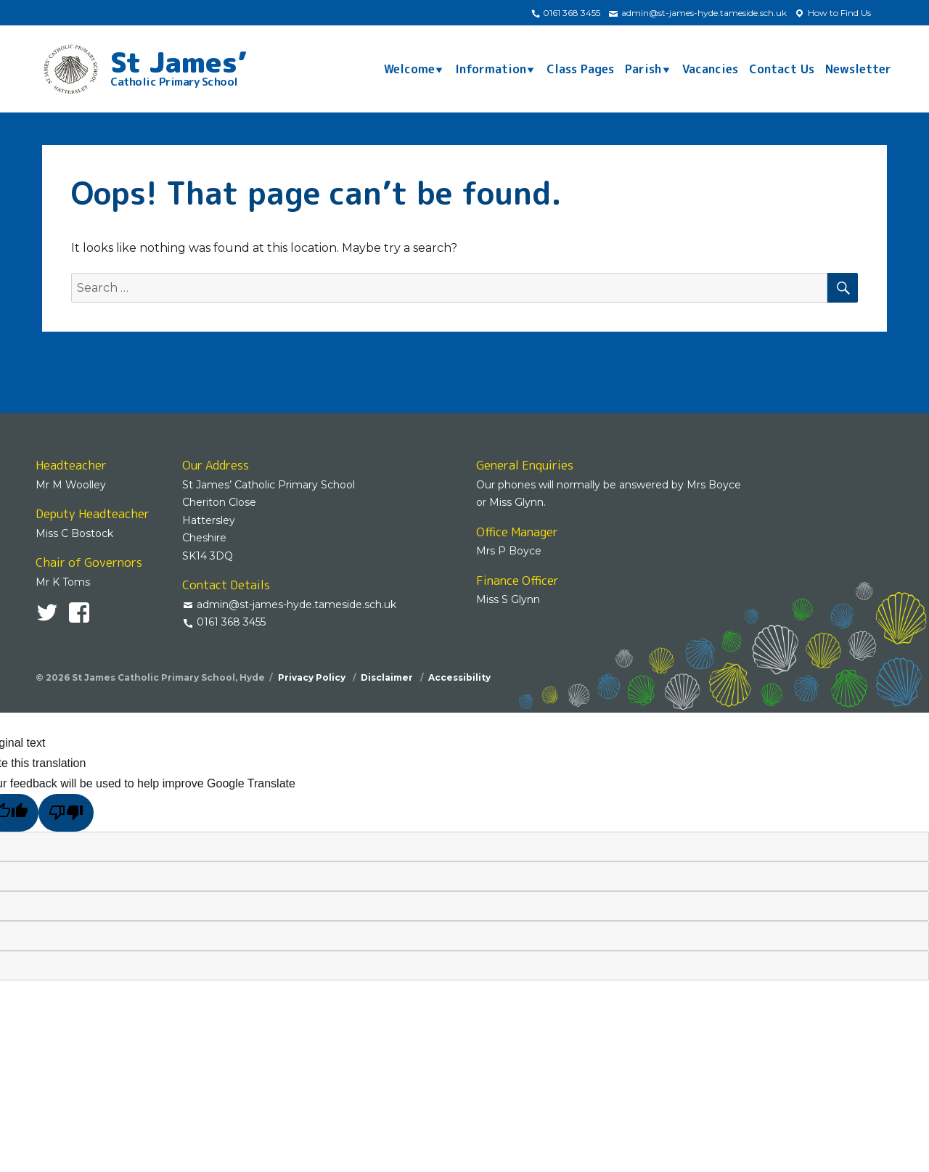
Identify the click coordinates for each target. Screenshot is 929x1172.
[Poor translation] (66, 812)
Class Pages (580, 69)
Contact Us (781, 69)
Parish (643, 69)
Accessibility (459, 677)
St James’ (178, 65)
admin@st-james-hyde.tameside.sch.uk (697, 12)
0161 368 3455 (565, 12)
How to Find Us (832, 12)
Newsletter (858, 69)
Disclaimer (388, 677)
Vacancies (710, 69)
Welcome (409, 69)
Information (490, 69)
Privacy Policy (313, 677)
